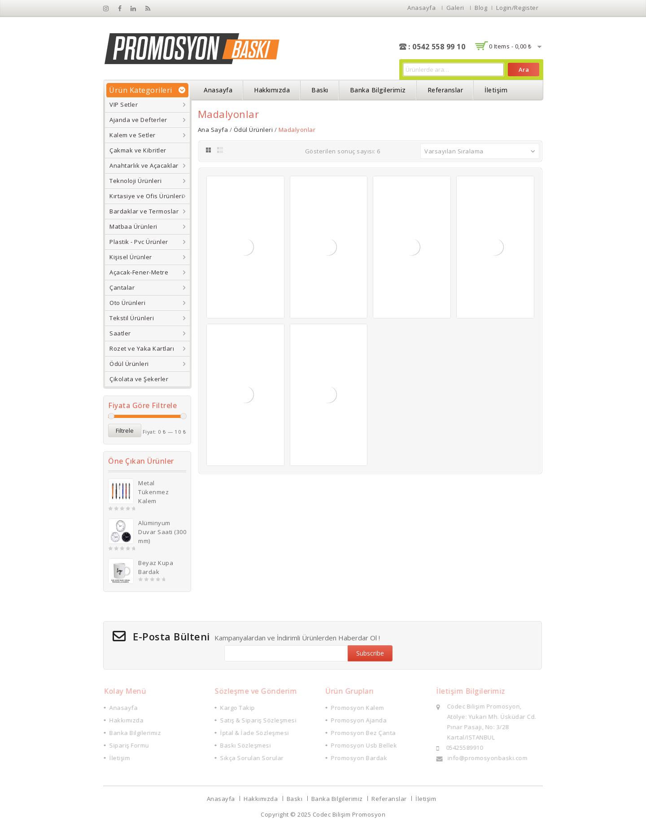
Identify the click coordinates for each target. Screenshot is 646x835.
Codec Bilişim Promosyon (349, 814)
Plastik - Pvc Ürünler (138, 242)
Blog (481, 8)
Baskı (319, 90)
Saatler (120, 333)
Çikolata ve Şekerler (138, 379)
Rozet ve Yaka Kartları (141, 348)
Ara (524, 69)
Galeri (455, 8)
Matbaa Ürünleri (133, 226)
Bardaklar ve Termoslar (144, 211)
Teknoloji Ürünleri (135, 181)
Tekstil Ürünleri (131, 318)
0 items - (510, 46)
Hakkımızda (272, 90)
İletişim (495, 90)
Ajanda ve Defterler (138, 120)
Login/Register (517, 8)
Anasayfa (421, 8)
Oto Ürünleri (127, 303)
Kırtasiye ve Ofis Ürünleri (146, 196)
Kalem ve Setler (132, 135)
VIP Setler (123, 104)
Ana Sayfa (213, 130)
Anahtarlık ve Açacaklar (144, 165)
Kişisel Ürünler (130, 257)
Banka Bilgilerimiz (378, 90)
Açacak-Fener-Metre (138, 272)
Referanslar (445, 90)
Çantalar (122, 287)
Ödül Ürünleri (129, 364)
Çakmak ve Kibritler (137, 150)
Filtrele (125, 430)
